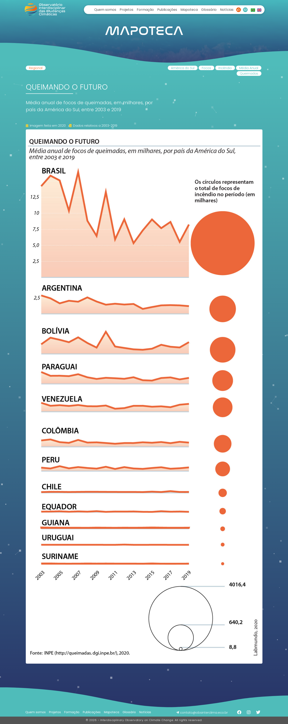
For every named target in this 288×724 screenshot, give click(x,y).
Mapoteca (189, 9)
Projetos (126, 9)
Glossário (209, 9)
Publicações (167, 9)
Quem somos (105, 9)
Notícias (226, 9)
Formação (145, 9)
